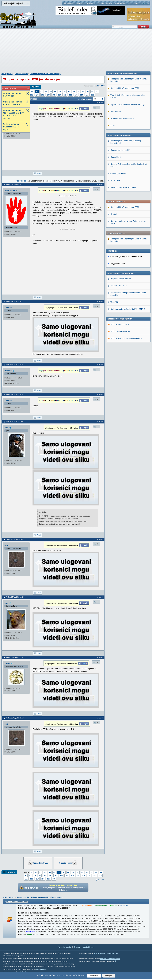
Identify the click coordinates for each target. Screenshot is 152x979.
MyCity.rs (101, 953)
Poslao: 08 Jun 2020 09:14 (14, 184)
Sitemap (77, 947)
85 (32, 92)
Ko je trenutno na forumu (17, 902)
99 (97, 92)
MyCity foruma (41, 969)
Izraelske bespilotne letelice (122, 310)
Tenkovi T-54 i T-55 (118, 203)
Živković (8, 307)
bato (6, 603)
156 (92, 95)
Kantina (101, 3)
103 (61, 876)
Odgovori (35, 87)
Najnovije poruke (64, 947)
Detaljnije (124, 905)
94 (74, 92)
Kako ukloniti (115, 349)
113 (76, 95)
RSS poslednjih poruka (120, 248)
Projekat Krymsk (11, 127)
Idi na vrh (101, 880)
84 (50, 872)
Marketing (145, 3)
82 (40, 872)
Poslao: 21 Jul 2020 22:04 (14, 422)
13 (97, 662)
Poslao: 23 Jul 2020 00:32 (14, 539)
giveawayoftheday (118, 365)
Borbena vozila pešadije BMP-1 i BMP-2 (127, 226)
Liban (112, 317)
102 (55, 876)
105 (31, 95)
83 (45, 872)
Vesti (95, 953)
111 (65, 95)
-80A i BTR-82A (12, 103)
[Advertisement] (76, 52)
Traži (129, 3)
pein (6, 545)
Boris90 (8, 371)
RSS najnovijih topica (119, 241)
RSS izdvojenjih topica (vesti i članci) (126, 255)
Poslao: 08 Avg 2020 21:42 (14, 657)
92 (64, 92)
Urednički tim (88, 947)
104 (66, 876)
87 (41, 92)
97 (88, 92)
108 (48, 95)
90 (55, 92)
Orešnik (113, 131)
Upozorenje (115, 372)
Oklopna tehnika (21, 74)
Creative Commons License (110, 959)
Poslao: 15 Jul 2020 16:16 (14, 365)
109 (53, 95)
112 (70, 95)
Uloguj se (80, 3)
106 (37, 95)
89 (51, 92)
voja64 (7, 663)
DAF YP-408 (12, 94)
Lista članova (120, 3)
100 (44, 876)
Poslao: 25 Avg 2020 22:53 (14, 718)
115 (87, 95)
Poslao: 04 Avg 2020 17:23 (14, 597)
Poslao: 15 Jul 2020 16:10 (14, 301)
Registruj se (91, 3)
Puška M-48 (115, 303)
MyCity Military (69, 3)
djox (6, 428)
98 (92, 92)
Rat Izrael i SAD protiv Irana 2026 (124, 124)
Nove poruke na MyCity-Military (122, 265)
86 (37, 92)
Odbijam (108, 976)
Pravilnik (109, 3)
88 (46, 92)
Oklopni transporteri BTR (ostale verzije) (45, 74)
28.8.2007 (100, 86)
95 (78, 92)
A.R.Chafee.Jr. (11, 190)
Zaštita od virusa (112, 953)
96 (83, 92)
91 (60, 92)
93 (69, 92)
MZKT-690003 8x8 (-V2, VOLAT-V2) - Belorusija (14, 114)
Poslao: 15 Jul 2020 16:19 (14, 394)
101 (50, 876)
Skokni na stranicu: (84, 99)
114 (81, 95)
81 (36, 872)
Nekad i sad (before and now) (123, 379)
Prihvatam (94, 976)
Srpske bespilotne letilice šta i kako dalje (127, 296)
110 (59, 95)
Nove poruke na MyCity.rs (119, 327)
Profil (39, 173)
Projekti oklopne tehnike (120, 196)
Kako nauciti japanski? (120, 342)
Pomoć (136, 3)
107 (42, 95)
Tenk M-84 (114, 219)
